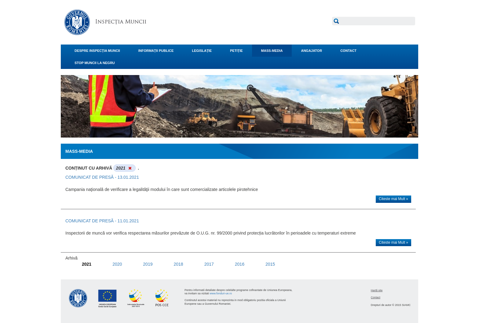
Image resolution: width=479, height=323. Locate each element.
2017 (209, 264)
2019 (147, 264)
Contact (375, 297)
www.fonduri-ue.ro (221, 293)
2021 (86, 264)
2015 (270, 264)
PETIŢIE (236, 50)
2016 (239, 264)
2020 (117, 264)
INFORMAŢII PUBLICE (156, 50)
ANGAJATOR (311, 50)
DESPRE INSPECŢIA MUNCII (97, 50)
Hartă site (377, 290)
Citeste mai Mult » (393, 199)
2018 (178, 264)
